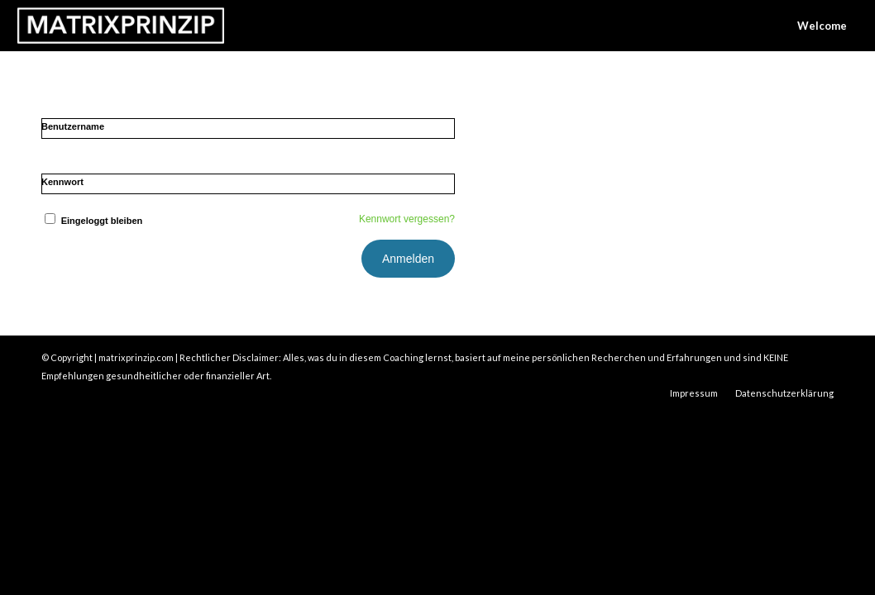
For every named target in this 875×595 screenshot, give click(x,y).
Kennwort (62, 182)
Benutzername (72, 126)
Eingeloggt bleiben (91, 221)
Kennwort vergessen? (407, 219)
